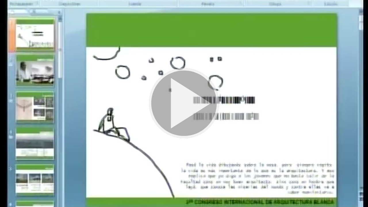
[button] (184, 103)
